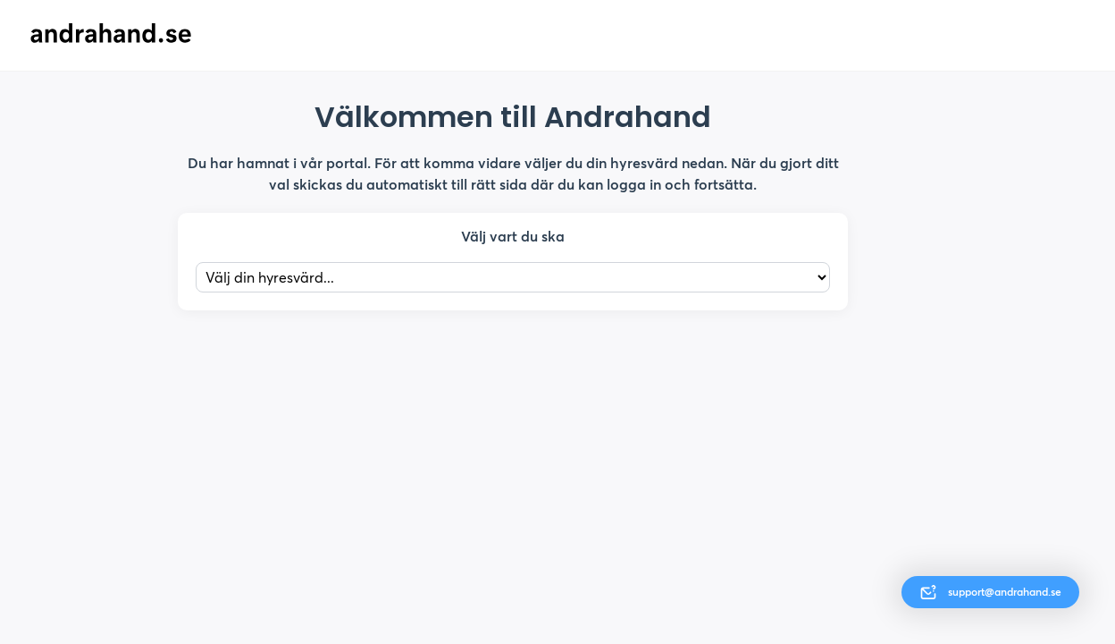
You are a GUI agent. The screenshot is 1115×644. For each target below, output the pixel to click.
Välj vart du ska (513, 236)
